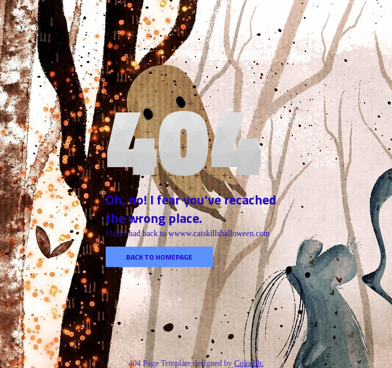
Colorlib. (248, 363)
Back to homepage (159, 256)
